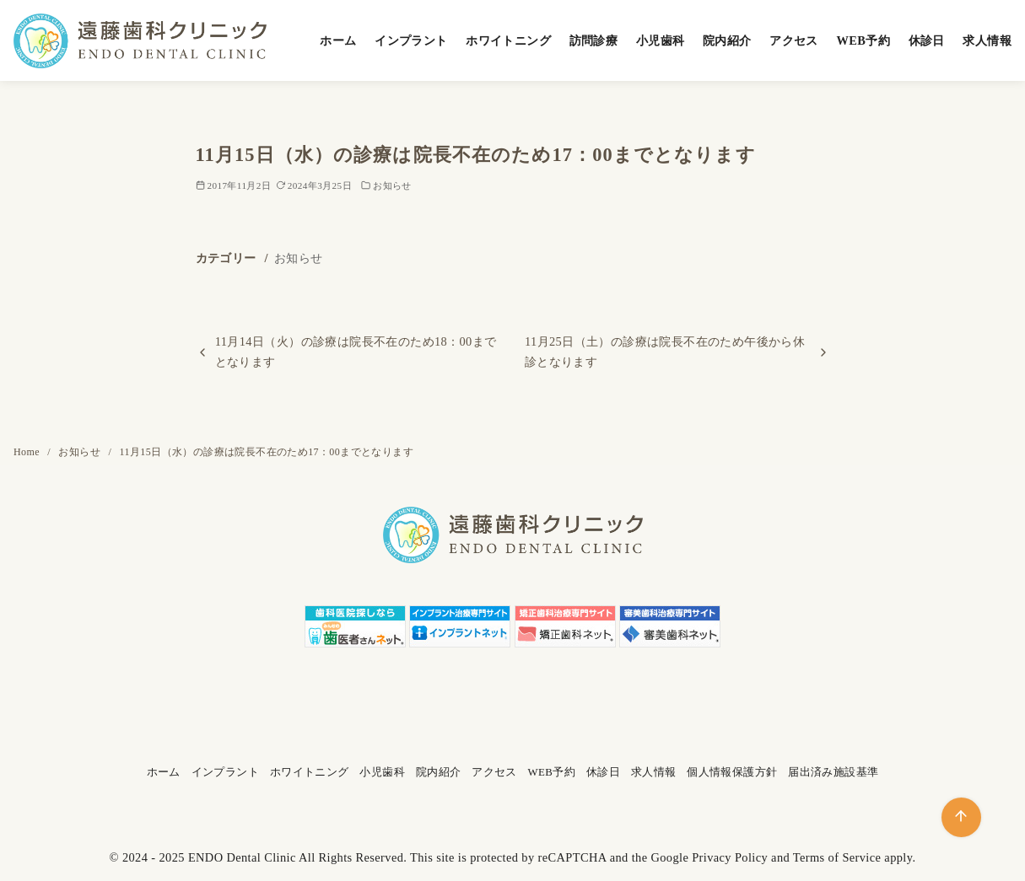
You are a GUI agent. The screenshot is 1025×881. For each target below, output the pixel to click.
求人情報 (987, 40)
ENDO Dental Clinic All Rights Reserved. (297, 857)
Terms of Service (837, 857)
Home (27, 452)
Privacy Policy (730, 857)
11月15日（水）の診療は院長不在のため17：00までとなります (266, 452)
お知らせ (392, 185)
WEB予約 (863, 40)
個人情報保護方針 (732, 772)
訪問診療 (593, 40)
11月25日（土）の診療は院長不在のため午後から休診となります (665, 351)
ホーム (338, 40)
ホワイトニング (508, 40)
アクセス (793, 40)
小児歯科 (660, 40)
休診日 (927, 40)
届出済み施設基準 (833, 772)
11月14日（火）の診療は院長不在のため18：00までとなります (356, 351)
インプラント (411, 40)
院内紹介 (727, 40)
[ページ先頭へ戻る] (961, 817)
